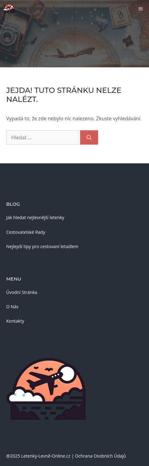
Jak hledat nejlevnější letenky (35, 217)
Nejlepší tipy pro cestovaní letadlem (42, 246)
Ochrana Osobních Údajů (100, 456)
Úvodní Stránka (21, 292)
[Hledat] (89, 137)
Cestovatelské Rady (25, 232)
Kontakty (15, 321)
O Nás (12, 307)
